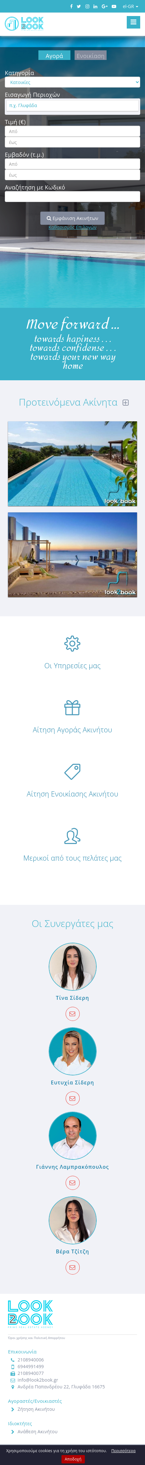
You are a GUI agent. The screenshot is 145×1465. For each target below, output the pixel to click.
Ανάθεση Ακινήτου (38, 1431)
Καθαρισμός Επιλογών (72, 227)
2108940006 (31, 1360)
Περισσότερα (123, 1450)
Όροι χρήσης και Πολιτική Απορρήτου (36, 1338)
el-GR (130, 6)
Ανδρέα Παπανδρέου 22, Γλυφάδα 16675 (61, 1387)
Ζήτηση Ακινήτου (36, 1409)
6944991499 (31, 1366)
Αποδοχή (73, 1459)
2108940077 (31, 1373)
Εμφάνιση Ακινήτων (72, 218)
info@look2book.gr (38, 1380)
